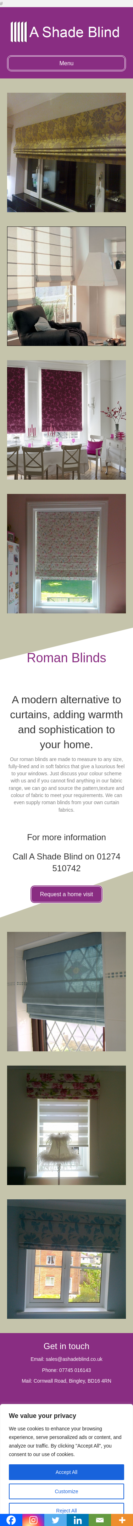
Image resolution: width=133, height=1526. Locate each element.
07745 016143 (75, 1370)
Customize (66, 1491)
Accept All (66, 1472)
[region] (66, 1465)
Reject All (66, 1511)
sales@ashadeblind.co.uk (74, 1359)
